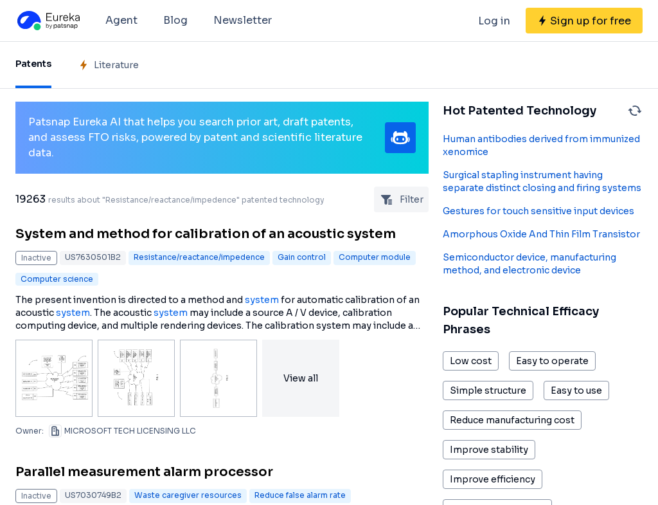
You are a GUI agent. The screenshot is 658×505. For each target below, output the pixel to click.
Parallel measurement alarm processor (144, 472)
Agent (121, 20)
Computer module (375, 257)
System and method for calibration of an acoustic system (205, 234)
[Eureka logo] (47, 20)
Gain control (302, 257)
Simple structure (488, 390)
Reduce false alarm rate (300, 495)
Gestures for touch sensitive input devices (538, 211)
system (262, 300)
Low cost (471, 361)
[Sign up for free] (584, 20)
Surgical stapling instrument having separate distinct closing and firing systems (542, 181)
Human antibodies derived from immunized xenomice (541, 145)
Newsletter (242, 20)
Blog (175, 20)
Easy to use (576, 390)
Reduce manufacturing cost (512, 420)
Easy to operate (552, 361)
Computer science (57, 279)
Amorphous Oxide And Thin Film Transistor (541, 234)
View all (300, 378)
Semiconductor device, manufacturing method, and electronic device (529, 264)
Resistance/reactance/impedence (199, 257)
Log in (494, 21)
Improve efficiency (492, 479)
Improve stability (489, 449)
